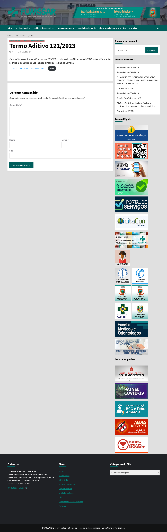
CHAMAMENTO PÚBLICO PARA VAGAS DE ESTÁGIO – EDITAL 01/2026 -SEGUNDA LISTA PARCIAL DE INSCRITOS (137, 80)
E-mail (65, 140)
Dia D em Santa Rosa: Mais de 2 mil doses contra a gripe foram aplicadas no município (136, 104)
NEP (61, 497)
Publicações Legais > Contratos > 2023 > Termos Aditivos (27, 40)
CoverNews (107, 528)
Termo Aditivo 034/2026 (128, 93)
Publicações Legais (44, 28)
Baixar (52, 68)
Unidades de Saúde (87, 28)
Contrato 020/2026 (125, 88)
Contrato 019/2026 (125, 111)
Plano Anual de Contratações (112, 28)
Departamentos (66, 28)
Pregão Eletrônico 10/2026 (129, 98)
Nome (12, 140)
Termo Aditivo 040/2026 (128, 72)
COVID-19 (63, 480)
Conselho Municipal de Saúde (71, 501)
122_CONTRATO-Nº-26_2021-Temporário (26, 68)
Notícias (133, 28)
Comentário (15, 105)
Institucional (23, 28)
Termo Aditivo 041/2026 (128, 67)
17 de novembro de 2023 (20, 52)
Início (10, 28)
